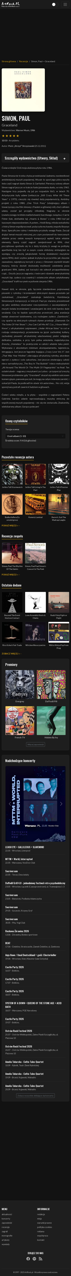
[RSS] (40, 1258)
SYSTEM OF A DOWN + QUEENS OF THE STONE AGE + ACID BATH (33, 1005)
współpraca (42, 1235)
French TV (20, 737)
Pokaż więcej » (10, 525)
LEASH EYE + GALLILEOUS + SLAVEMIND (24, 847)
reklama (40, 1231)
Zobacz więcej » (11, 653)
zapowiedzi (7, 1223)
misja (39, 1218)
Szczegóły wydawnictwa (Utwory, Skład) (31, 157)
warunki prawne (44, 1223)
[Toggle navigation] (65, 4)
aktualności (7, 1214)
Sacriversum (11, 871)
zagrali (5, 1231)
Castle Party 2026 (14, 967)
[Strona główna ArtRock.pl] (11, 4)
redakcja (41, 1214)
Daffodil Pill (51, 701)
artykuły (5, 1240)
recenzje (6, 1227)
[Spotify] (34, 1258)
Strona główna (9, 61)
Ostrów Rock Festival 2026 (18, 1031)
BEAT (7, 943)
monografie (7, 1235)
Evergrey (20, 701)
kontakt (40, 1240)
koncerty (6, 1218)
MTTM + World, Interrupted (18, 859)
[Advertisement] (35, 32)
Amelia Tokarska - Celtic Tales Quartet (24, 1062)
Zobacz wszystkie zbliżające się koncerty (35, 1095)
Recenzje (23, 61)
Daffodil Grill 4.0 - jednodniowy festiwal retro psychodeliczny (35, 883)
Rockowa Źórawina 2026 (17, 931)
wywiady (5, 1244)
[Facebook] (28, 1258)
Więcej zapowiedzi (35, 744)
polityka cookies (44, 1227)
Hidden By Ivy (51, 737)
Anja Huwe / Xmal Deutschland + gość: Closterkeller (30, 955)
